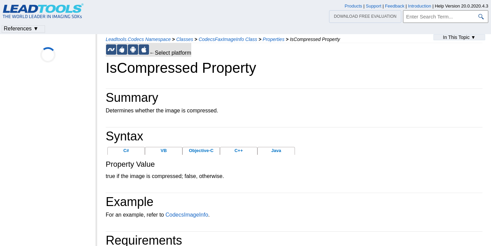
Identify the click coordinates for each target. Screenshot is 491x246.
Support (374, 6)
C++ (239, 150)
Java (276, 150)
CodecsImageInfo (186, 215)
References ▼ (21, 28)
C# (126, 150)
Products (353, 6)
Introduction (419, 6)
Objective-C (201, 150)
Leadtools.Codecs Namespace (138, 39)
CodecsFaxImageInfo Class (227, 39)
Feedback (394, 6)
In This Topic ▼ (459, 37)
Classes (184, 39)
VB (164, 150)
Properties (273, 39)
